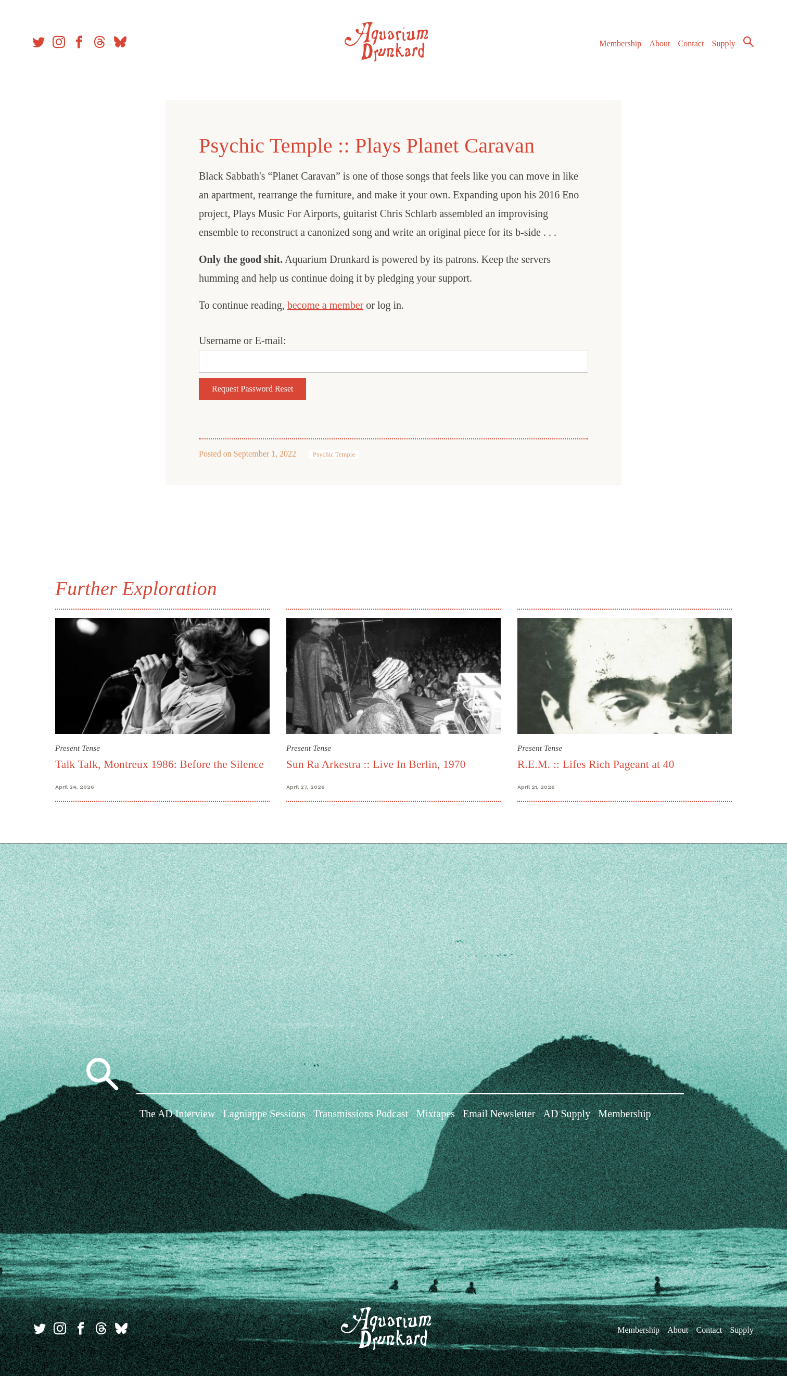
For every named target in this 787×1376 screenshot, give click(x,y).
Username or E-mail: (242, 340)
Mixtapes (435, 1115)
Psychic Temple (334, 454)
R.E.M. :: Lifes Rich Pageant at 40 (596, 764)
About (656, 46)
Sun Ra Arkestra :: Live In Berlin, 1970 (376, 764)
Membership (617, 46)
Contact (688, 46)
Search (745, 44)
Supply (720, 46)
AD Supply (567, 1115)
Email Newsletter (499, 1115)
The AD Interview (177, 1115)
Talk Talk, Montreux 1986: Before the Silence (159, 764)
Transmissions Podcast (360, 1115)
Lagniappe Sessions (264, 1115)
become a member (325, 305)
